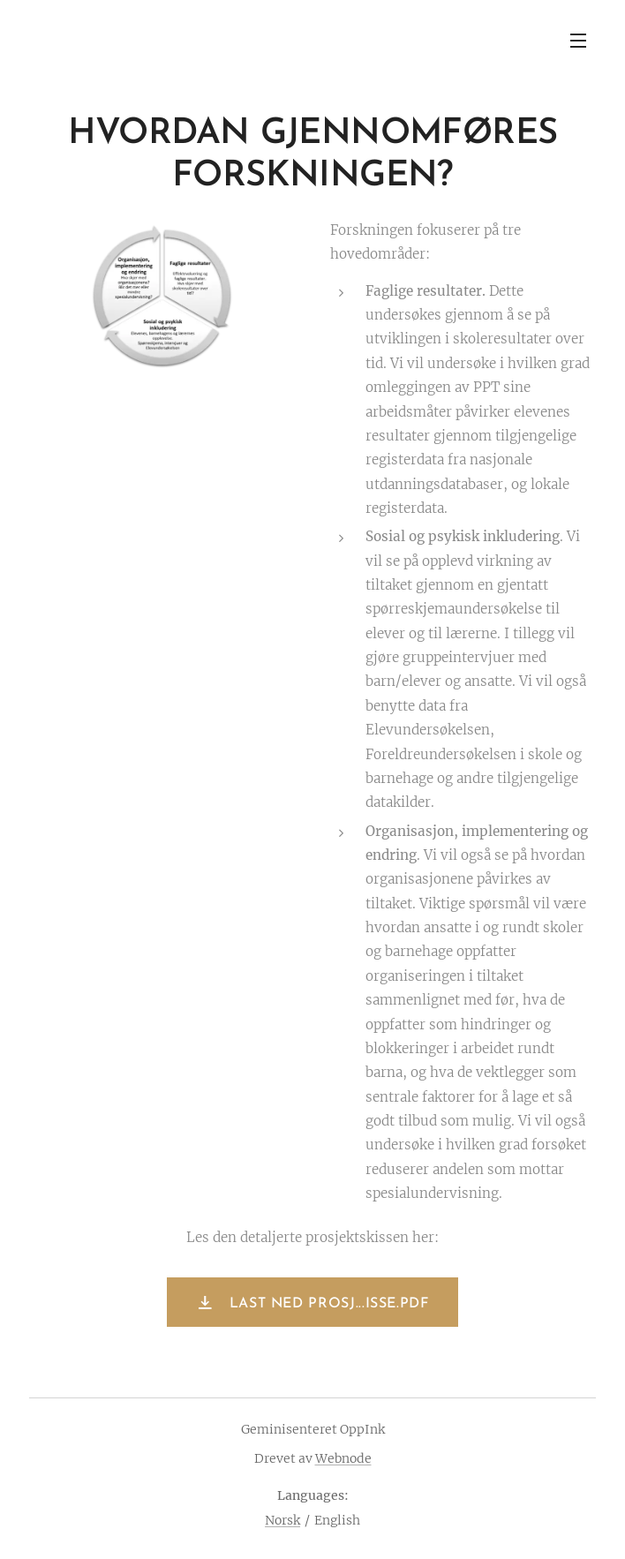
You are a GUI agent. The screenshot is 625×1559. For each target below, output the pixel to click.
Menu (578, 40)
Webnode (343, 1458)
